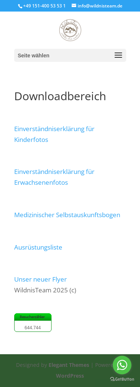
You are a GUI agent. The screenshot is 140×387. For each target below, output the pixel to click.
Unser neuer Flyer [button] (40, 279)
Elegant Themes (69, 364)
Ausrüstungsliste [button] (38, 247)
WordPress (70, 375)
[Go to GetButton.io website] (122, 379)
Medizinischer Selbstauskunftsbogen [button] (67, 214)
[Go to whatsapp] (122, 365)
